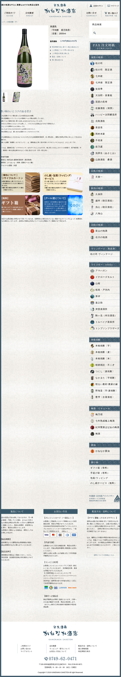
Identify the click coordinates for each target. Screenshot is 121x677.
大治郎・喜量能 (101, 96)
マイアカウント (26, 651)
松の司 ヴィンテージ (101, 254)
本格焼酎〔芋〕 (12, 22)
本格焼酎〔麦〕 (101, 352)
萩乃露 (96, 147)
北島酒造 (97, 121)
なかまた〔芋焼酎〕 (103, 378)
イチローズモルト (102, 277)
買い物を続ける (57, 60)
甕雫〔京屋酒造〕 (102, 397)
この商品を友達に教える (60, 53)
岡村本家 (97, 134)
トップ (2, 22)
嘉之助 (96, 303)
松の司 (96, 63)
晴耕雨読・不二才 (102, 365)
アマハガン (98, 271)
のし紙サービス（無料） (103, 483)
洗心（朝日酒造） (102, 207)
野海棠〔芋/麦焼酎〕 (104, 391)
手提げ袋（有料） (100, 473)
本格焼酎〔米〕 (101, 359)
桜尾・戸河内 (100, 290)
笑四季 (96, 89)
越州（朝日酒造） (102, 201)
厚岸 (95, 296)
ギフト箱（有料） (100, 468)
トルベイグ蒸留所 (102, 322)
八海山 (96, 214)
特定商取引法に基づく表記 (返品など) (65, 47)
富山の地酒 (98, 231)
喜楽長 (96, 128)
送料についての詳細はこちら (104, 555)
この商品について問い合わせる (63, 50)
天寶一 (96, 177)
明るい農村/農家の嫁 (104, 384)
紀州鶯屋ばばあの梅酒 (104, 427)
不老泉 (96, 141)
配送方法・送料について (87, 646)
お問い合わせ (26, 649)
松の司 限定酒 (101, 70)
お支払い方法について (57, 651)
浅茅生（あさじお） (103, 153)
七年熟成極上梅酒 (102, 421)
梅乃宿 (96, 415)
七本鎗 (96, 76)
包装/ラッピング (99, 478)
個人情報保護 (83, 649)
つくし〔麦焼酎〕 (102, 372)
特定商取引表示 (84, 651)
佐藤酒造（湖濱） (102, 108)
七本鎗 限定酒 (101, 83)
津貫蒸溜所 (98, 309)
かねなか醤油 (100, 451)
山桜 (95, 284)
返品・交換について (59, 57)
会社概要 (52, 646)
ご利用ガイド (26, 646)
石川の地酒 (98, 237)
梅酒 (95, 434)
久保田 (96, 194)
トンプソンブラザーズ (104, 329)
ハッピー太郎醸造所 (103, 115)
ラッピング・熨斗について (59, 649)
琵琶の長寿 (98, 102)
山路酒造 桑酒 (101, 160)
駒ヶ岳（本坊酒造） (103, 316)
